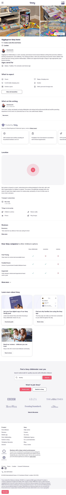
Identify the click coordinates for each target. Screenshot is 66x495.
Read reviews (8, 353)
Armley (6, 42)
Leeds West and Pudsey (14, 42)
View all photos (59, 33)
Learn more (33, 456)
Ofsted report (33, 128)
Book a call (25, 389)
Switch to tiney (39, 389)
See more (5, 115)
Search (47, 377)
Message (5, 492)
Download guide (9, 321)
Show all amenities (11, 92)
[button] (20, 21)
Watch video (40, 321)
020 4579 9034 (8, 472)
